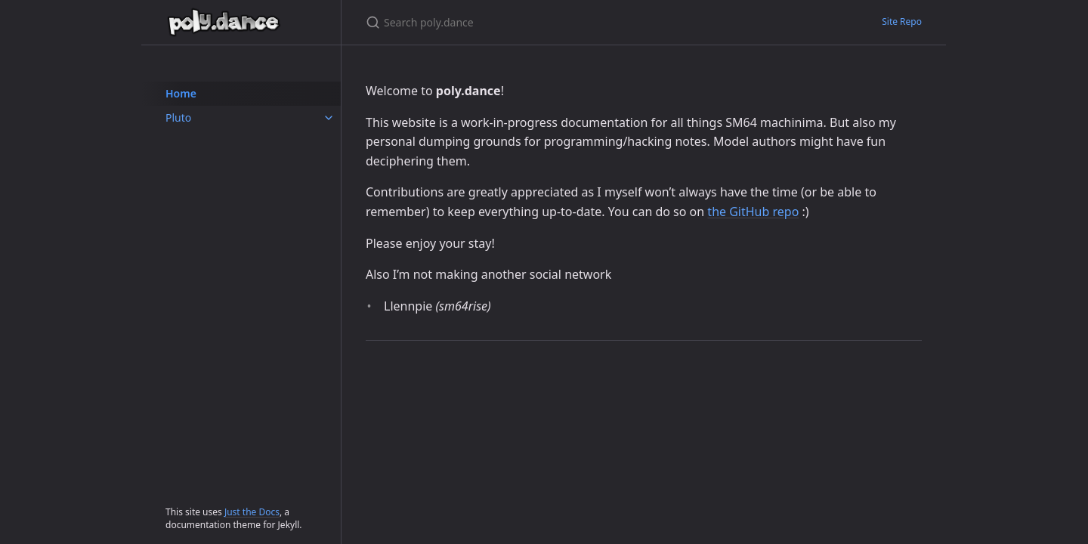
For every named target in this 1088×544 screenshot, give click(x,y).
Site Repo (902, 21)
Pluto (178, 117)
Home (180, 93)
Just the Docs (252, 511)
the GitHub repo (753, 211)
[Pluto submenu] (329, 118)
